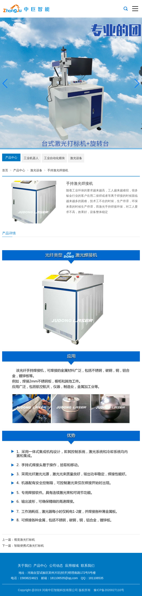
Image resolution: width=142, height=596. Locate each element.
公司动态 (56, 565)
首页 (5, 170)
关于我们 (24, 565)
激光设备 (36, 170)
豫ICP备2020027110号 (109, 590)
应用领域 (72, 565)
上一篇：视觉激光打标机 (18, 539)
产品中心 (19, 170)
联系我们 (87, 565)
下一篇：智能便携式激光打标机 (23, 545)
